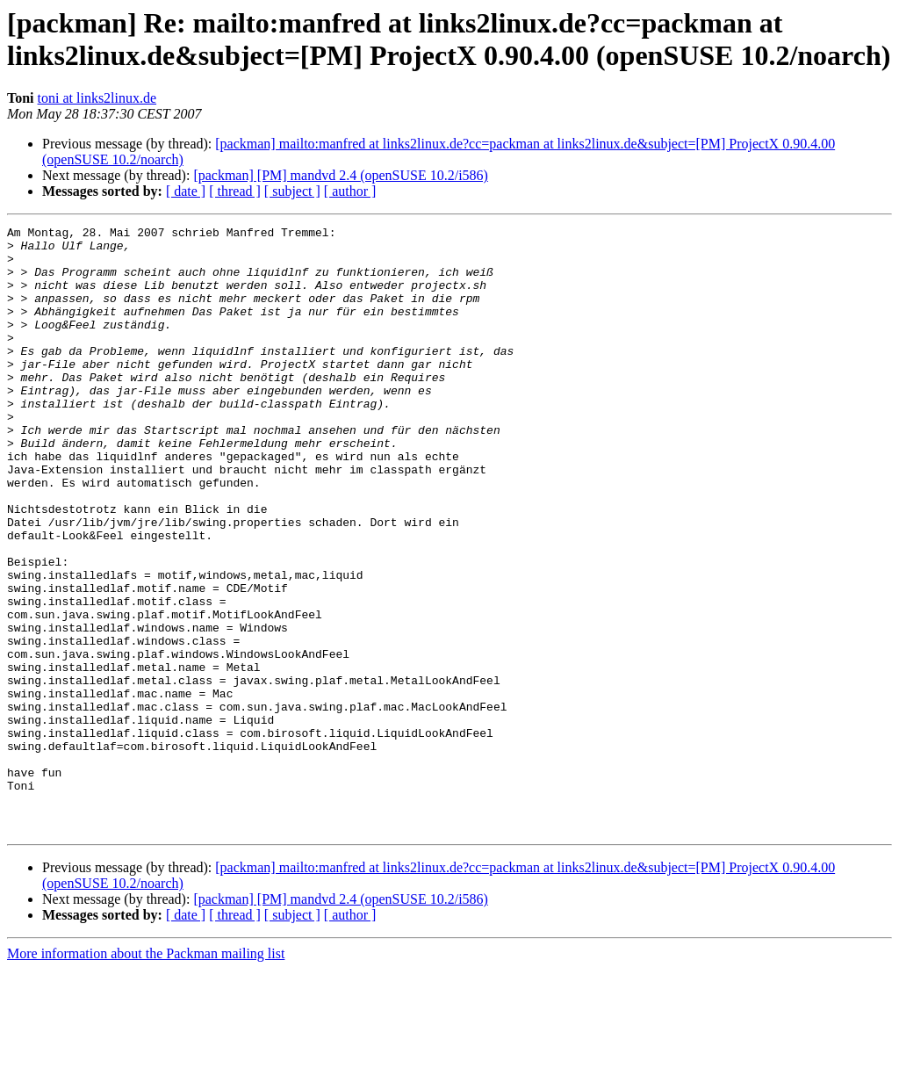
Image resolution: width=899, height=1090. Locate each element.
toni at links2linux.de (97, 97)
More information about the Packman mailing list (145, 1074)
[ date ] (185, 191)
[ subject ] (292, 191)
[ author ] (350, 191)
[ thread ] (235, 191)
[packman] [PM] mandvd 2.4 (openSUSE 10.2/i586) (340, 175)
